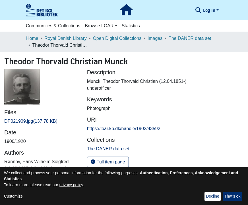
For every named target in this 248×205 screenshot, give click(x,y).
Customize (13, 196)
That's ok (232, 196)
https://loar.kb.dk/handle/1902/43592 (123, 128)
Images (155, 38)
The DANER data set (190, 38)
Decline (212, 196)
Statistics (131, 25)
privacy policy (71, 185)
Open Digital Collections (117, 38)
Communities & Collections (53, 25)
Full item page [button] (108, 161)
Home (32, 38)
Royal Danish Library (65, 38)
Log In (209, 10)
